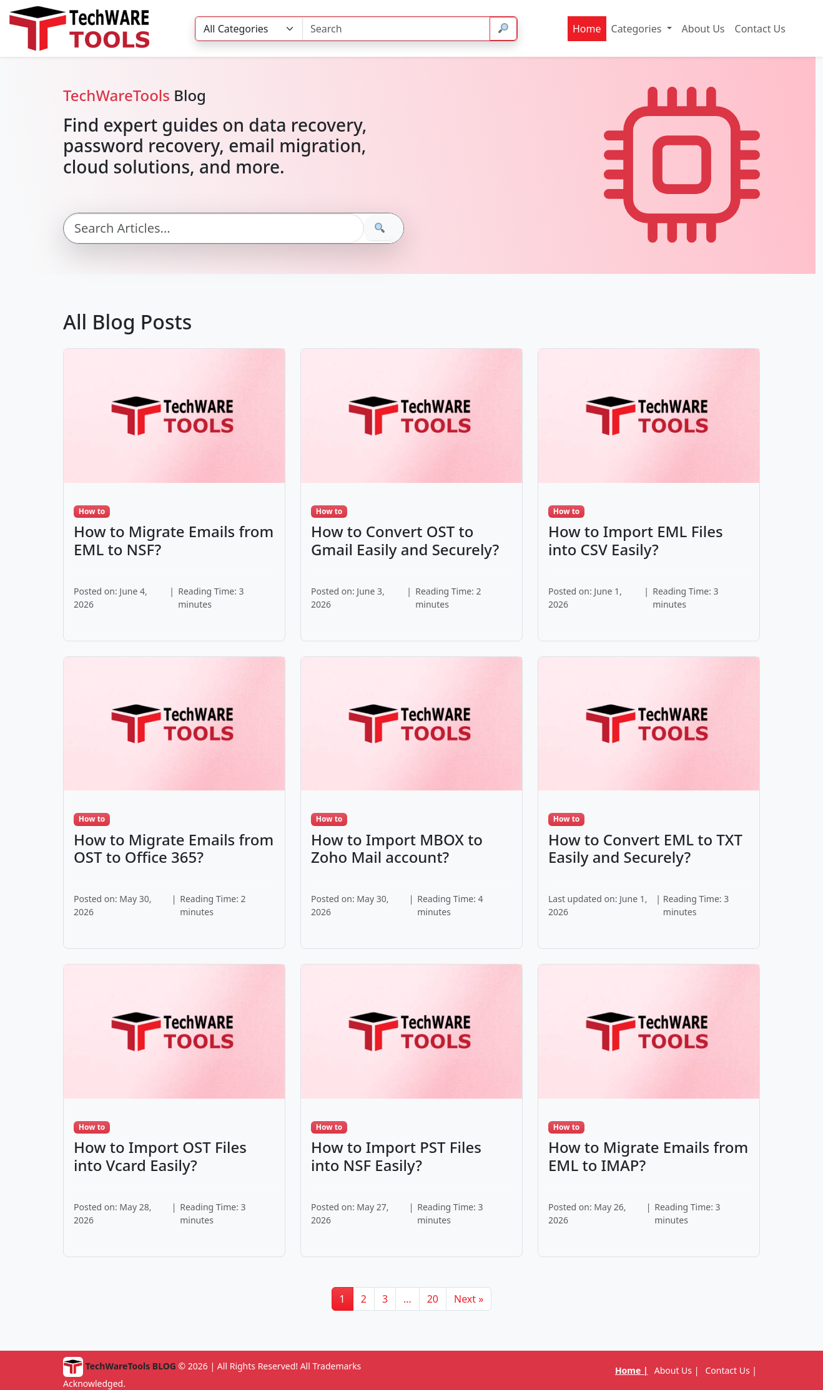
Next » (468, 1299)
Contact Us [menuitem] (760, 29)
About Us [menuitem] (703, 29)
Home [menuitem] (587, 29)
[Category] (249, 29)
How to (92, 511)
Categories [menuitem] (637, 29)
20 (432, 1299)
